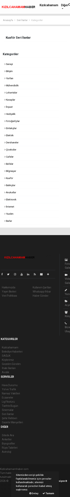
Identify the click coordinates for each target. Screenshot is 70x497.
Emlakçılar (10, 128)
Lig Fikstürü (8, 401)
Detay (33, 493)
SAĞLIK (6, 355)
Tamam (48, 493)
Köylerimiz (8, 359)
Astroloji (6, 451)
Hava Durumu (10, 385)
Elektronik (10, 199)
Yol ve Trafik (9, 389)
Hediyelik (9, 113)
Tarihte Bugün (10, 405)
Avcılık (5, 372)
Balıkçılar (9, 185)
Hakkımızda (8, 287)
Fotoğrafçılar (12, 121)
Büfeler (8, 163)
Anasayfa (8, 20)
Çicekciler (10, 149)
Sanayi (8, 63)
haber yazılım (7, 488)
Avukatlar (10, 192)
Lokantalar (10, 92)
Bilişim (8, 71)
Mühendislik (11, 85)
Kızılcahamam (49, 5)
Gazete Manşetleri (12, 422)
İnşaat (8, 106)
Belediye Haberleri (12, 351)
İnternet (9, 206)
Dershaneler (11, 142)
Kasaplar (9, 99)
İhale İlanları (8, 368)
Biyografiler (8, 443)
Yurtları (8, 78)
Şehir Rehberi (9, 418)
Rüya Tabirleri (9, 447)
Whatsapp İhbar (42, 291)
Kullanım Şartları (42, 287)
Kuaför (8, 178)
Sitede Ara (8, 435)
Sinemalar (8, 409)
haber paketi (7, 484)
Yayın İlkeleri (9, 291)
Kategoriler (37, 20)
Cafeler (8, 156)
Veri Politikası (9, 295)
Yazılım (8, 213)
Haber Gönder (41, 295)
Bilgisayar (10, 170)
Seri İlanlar (22, 20)
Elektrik (9, 135)
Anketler (7, 439)
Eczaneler (7, 397)
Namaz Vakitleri (11, 393)
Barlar (8, 220)
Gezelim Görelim (11, 363)
